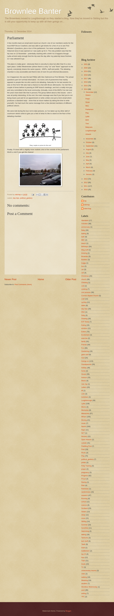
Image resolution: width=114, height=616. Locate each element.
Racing (83, 482)
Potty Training (86, 466)
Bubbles (84, 260)
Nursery (84, 436)
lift (82, 391)
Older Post (70, 279)
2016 (86, 82)
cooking (84, 289)
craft (83, 299)
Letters (83, 387)
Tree (87, 124)
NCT (83, 433)
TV (82, 567)
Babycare (88, 127)
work (83, 590)
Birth (87, 120)
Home (41, 279)
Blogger (68, 611)
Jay (85, 201)
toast (83, 548)
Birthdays (84, 246)
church (83, 279)
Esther (83, 332)
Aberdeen (85, 220)
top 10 (83, 554)
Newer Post (10, 279)
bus (82, 266)
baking (83, 233)
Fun (82, 348)
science (84, 505)
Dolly (83, 315)
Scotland (84, 508)
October (89, 142)
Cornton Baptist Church (90, 296)
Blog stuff (84, 250)
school (83, 502)
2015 (86, 86)
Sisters (87, 95)
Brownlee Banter (32, 11)
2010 (86, 189)
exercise (84, 338)
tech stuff (84, 541)
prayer (83, 469)
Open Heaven (86, 440)
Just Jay (84, 384)
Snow (87, 102)
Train (83, 561)
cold (82, 286)
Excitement (85, 335)
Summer (84, 525)
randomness (85, 492)
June (88, 157)
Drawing (84, 319)
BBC (83, 240)
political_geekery (26, 198)
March (88, 167)
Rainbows (85, 489)
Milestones (85, 413)
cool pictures (86, 292)
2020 (86, 68)
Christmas (85, 276)
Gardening (85, 351)
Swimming (85, 531)
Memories (85, 410)
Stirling (83, 521)
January (89, 174)
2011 (86, 186)
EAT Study (85, 322)
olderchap (87, 209)
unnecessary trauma (88, 570)
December (90, 92)
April (88, 164)
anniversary (85, 227)
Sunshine (84, 528)
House (83, 374)
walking (84, 577)
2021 (86, 64)
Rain (83, 485)
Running (84, 498)
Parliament (89, 109)
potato (83, 462)
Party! (87, 99)
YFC (83, 597)
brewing (84, 253)
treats (83, 564)
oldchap (87, 205)
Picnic (83, 453)
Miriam (83, 417)
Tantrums (84, 538)
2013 (86, 179)
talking (83, 534)
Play (87, 113)
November (90, 139)
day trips (16, 198)
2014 (86, 89)
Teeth (83, 544)
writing (83, 593)
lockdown (84, 397)
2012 (86, 182)
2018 (86, 75)
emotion (84, 328)
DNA (83, 312)
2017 (86, 78)
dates (83, 305)
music (83, 423)
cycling (83, 302)
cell (82, 273)
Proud (83, 479)
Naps (83, 430)
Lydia (87, 116)
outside (84, 443)
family (83, 341)
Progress (84, 476)
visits (83, 574)
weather (84, 583)
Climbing (84, 282)
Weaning (84, 580)
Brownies (84, 256)
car (82, 269)
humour (84, 377)
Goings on (85, 361)
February (89, 171)
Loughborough (90, 131)
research (84, 495)
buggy (83, 263)
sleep (83, 515)
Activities (84, 224)
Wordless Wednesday (89, 587)
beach (83, 243)
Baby (83, 230)
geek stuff (85, 355)
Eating (83, 325)
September (90, 146)
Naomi (83, 426)
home (83, 371)
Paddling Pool (86, 446)
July (87, 153)
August (88, 149)
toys (82, 557)
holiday (84, 368)
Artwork (88, 134)
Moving (84, 420)
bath (83, 237)
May (87, 160)
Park (83, 449)
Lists (83, 394)
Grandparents (86, 364)
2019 (86, 71)
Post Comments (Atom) (23, 284)
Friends (84, 345)
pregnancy (85, 472)
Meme (83, 407)
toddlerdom (85, 551)
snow (83, 518)
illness (83, 381)
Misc (87, 106)
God (82, 358)
